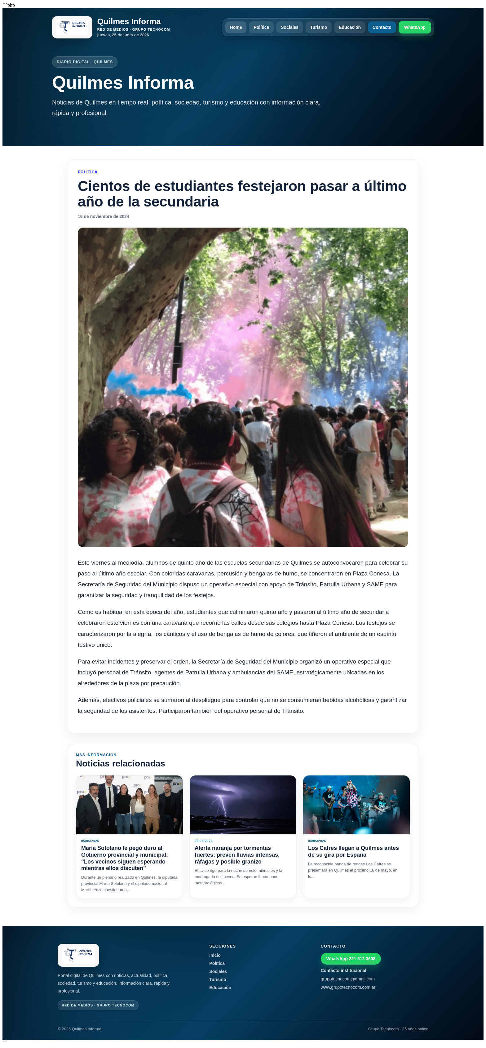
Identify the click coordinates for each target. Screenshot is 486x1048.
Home (236, 27)
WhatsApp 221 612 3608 (351, 958)
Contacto (382, 27)
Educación (350, 27)
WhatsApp (415, 27)
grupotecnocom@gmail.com (348, 978)
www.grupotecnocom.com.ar (348, 987)
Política (261, 27)
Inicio (215, 955)
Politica (88, 172)
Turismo (318, 27)
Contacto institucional (343, 970)
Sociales (289, 27)
